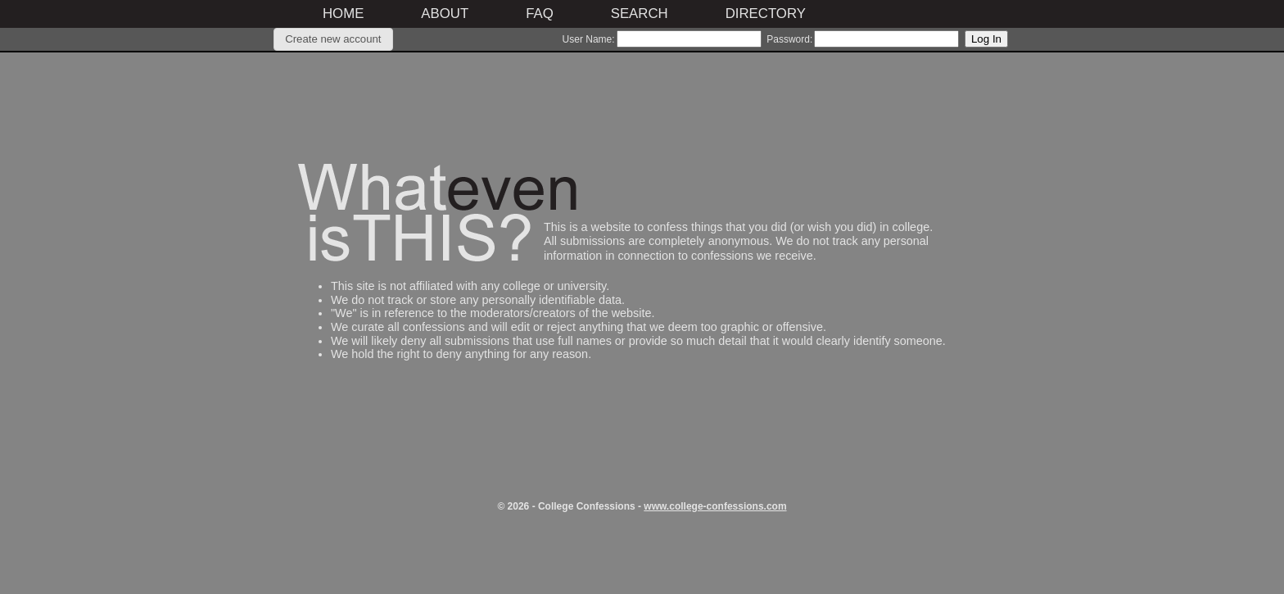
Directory (766, 13)
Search (639, 13)
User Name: (589, 39)
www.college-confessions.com (715, 506)
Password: (789, 39)
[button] (333, 39)
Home (343, 13)
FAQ (540, 13)
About (444, 13)
